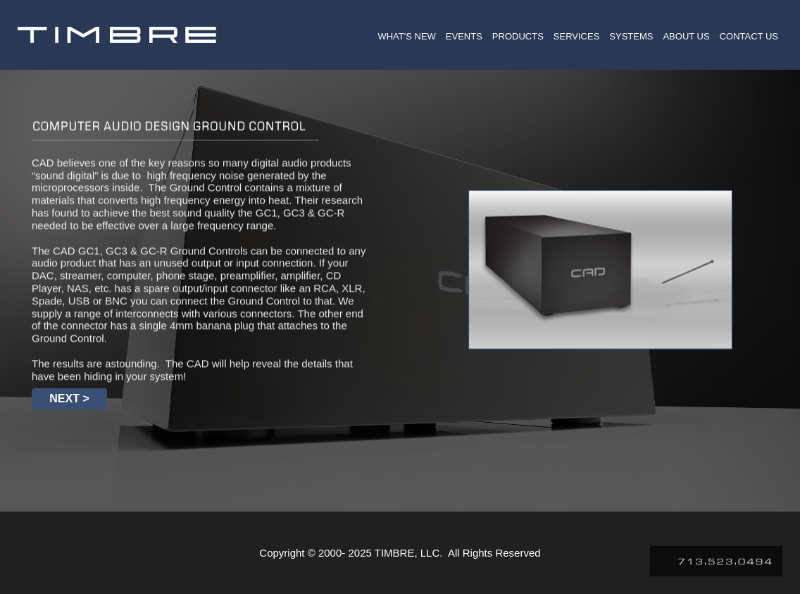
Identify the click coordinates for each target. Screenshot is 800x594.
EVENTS (464, 36)
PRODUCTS (518, 36)
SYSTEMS (631, 36)
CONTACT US (749, 36)
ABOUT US (686, 36)
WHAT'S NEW (406, 36)
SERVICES (577, 36)
